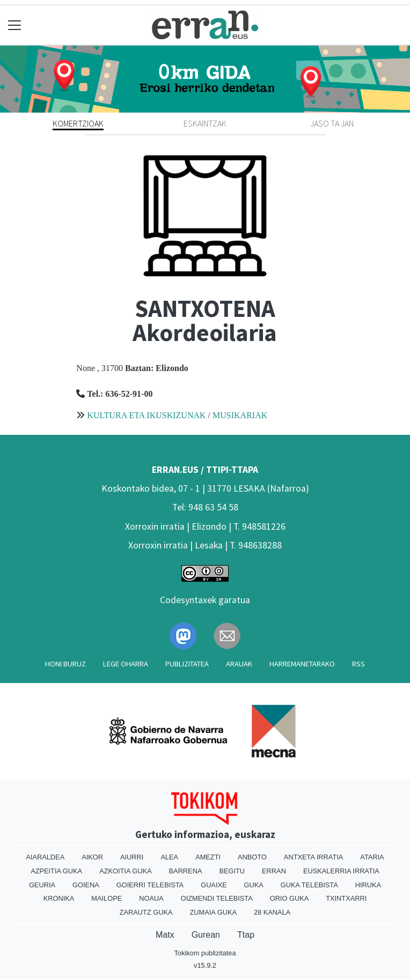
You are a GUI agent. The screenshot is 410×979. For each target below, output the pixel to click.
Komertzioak (78, 123)
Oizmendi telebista (217, 898)
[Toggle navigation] (14, 25)
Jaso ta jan (332, 123)
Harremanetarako (302, 664)
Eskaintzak (205, 123)
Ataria (372, 857)
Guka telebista (309, 885)
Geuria (42, 885)
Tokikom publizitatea (205, 953)
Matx (165, 934)
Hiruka (368, 885)
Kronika (59, 898)
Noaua (151, 898)
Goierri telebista (150, 885)
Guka (253, 885)
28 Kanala (272, 912)
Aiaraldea (45, 857)
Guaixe (213, 885)
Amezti (208, 857)
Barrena (185, 871)
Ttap (245, 934)
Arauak (239, 664)
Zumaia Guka (213, 912)
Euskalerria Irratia (341, 871)
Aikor (92, 857)
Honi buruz (65, 664)
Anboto (252, 857)
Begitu (232, 871)
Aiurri (131, 857)
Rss (358, 664)
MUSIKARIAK (240, 415)
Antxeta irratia (313, 857)
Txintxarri (346, 898)
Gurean (206, 934)
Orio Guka (289, 898)
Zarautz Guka (146, 912)
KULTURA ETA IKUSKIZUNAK (146, 415)
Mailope (106, 898)
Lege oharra (125, 664)
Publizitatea (187, 664)
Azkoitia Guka (125, 871)
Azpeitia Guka (56, 871)
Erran (274, 871)
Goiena (85, 885)
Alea (169, 857)
